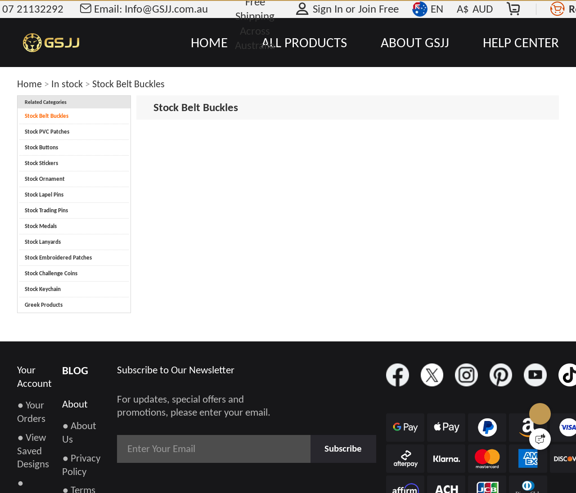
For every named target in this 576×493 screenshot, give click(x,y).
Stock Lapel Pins (44, 194)
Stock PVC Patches (47, 131)
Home (29, 84)
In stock (67, 84)
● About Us (79, 432)
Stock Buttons (41, 147)
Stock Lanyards (43, 241)
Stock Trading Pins (46, 210)
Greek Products (44, 304)
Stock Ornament (45, 178)
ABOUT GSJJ (415, 42)
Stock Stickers (41, 163)
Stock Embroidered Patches (58, 257)
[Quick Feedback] (540, 439)
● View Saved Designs (33, 451)
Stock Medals (41, 226)
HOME (209, 42)
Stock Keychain (43, 289)
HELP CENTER (521, 42)
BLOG (75, 370)
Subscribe (340, 448)
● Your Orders (31, 412)
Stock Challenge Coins (51, 273)
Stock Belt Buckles (128, 84)
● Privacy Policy (81, 465)
